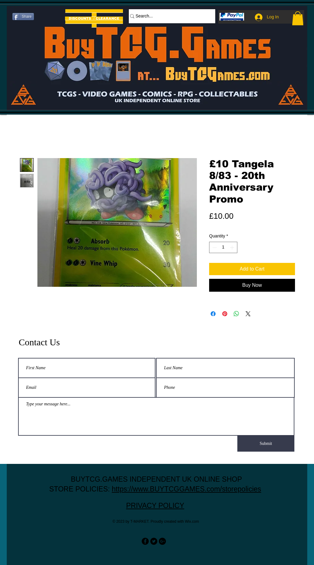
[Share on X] (248, 313)
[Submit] (265, 444)
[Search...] (169, 16)
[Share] (23, 16)
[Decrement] (214, 247)
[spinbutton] (223, 247)
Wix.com (192, 521)
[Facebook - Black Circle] (145, 541)
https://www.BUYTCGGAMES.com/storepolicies (186, 489)
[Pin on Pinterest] (224, 313)
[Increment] (232, 247)
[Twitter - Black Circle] (153, 541)
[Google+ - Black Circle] (162, 541)
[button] (298, 18)
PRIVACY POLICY (155, 506)
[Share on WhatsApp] (236, 313)
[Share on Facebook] (213, 313)
